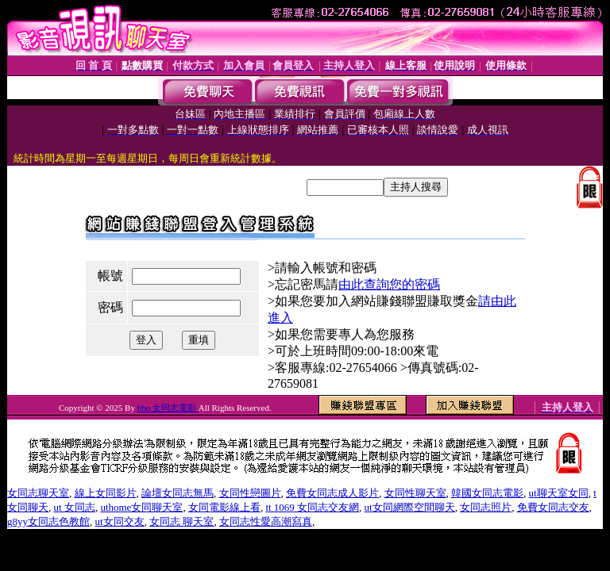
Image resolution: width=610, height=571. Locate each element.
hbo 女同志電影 (168, 407)
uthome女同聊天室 (141, 507)
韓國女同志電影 (487, 493)
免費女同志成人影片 (332, 493)
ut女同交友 (120, 521)
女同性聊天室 (415, 493)
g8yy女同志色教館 (48, 521)
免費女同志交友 (553, 507)
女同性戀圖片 (250, 493)
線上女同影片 (106, 493)
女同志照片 (486, 507)
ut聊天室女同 (559, 493)
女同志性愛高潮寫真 (265, 521)
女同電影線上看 (224, 507)
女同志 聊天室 (181, 521)
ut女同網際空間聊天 (410, 507)
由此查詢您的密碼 (389, 284)
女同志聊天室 (38, 493)
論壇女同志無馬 (177, 493)
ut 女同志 (74, 507)
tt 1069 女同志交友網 (312, 507)
